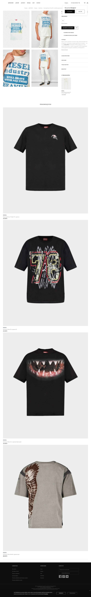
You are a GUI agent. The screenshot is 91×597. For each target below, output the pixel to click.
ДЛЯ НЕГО (23, 2)
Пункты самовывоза (15, 573)
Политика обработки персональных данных (20, 577)
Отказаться (72, 593)
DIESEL (5, 215)
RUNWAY (38, 2)
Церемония (10, 2)
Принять (61, 593)
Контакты (42, 577)
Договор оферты (15, 575)
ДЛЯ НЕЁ (17, 2)
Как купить (14, 569)
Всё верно (69, 11)
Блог (33, 2)
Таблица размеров (64, 23)
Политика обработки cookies (17, 580)
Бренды (28, 2)
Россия (80, 11)
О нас (41, 569)
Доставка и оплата (15, 571)
